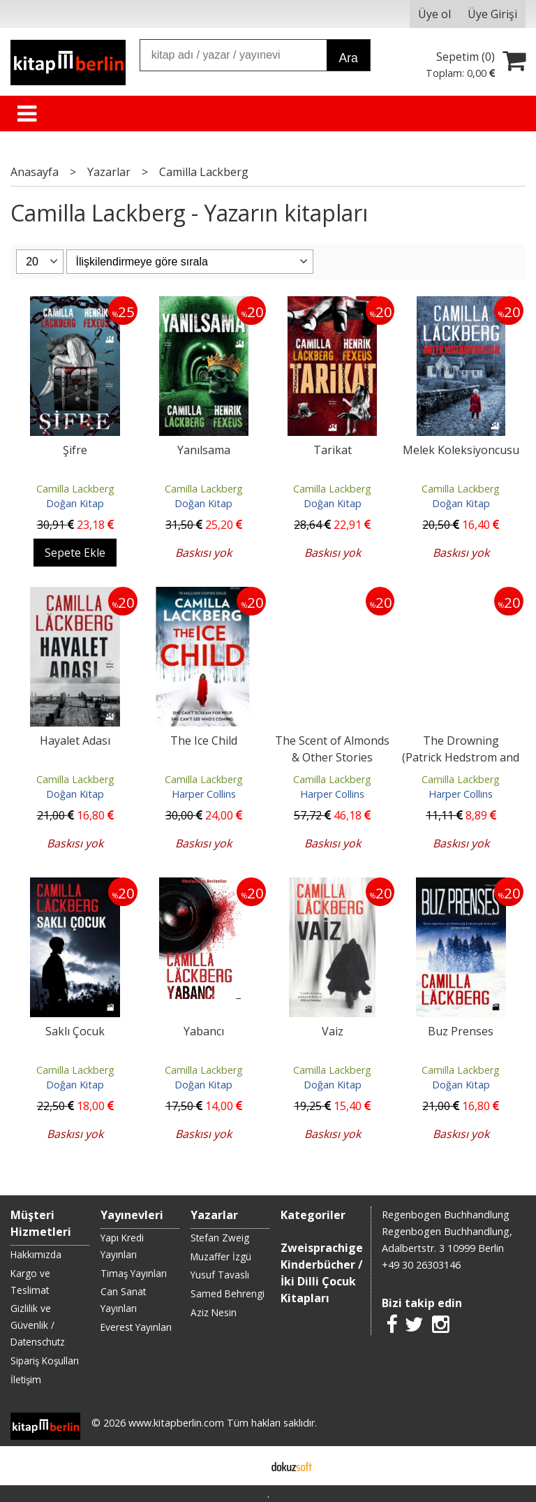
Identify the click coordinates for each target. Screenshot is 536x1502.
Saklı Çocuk (75, 1031)
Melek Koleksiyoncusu (461, 450)
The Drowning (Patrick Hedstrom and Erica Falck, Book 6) (460, 757)
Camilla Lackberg (75, 488)
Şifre (75, 450)
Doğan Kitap (75, 503)
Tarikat (332, 450)
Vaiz (332, 1031)
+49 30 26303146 (421, 1264)
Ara (347, 58)
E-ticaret (246, 1465)
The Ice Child (203, 740)
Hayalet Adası (75, 740)
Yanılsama (203, 450)
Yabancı (204, 1031)
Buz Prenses (460, 1031)
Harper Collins (204, 794)
